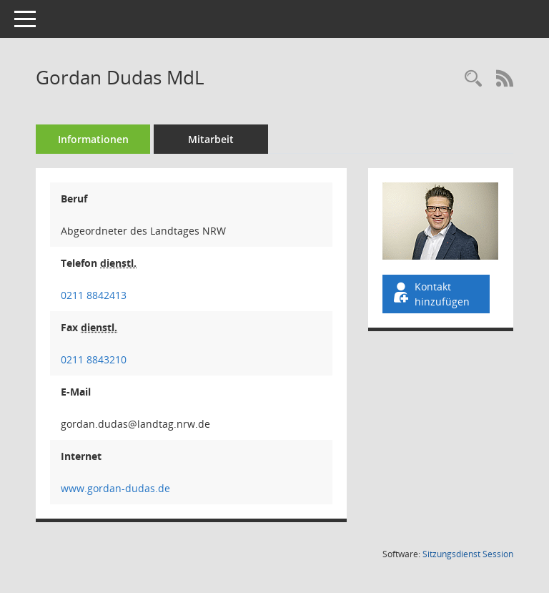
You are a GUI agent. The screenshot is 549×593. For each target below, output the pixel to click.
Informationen (93, 139)
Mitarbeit (211, 139)
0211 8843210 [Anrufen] (94, 359)
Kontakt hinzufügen (430, 294)
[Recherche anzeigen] (473, 79)
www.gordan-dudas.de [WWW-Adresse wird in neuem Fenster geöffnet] (115, 488)
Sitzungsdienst (467, 554)
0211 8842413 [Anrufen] (94, 295)
